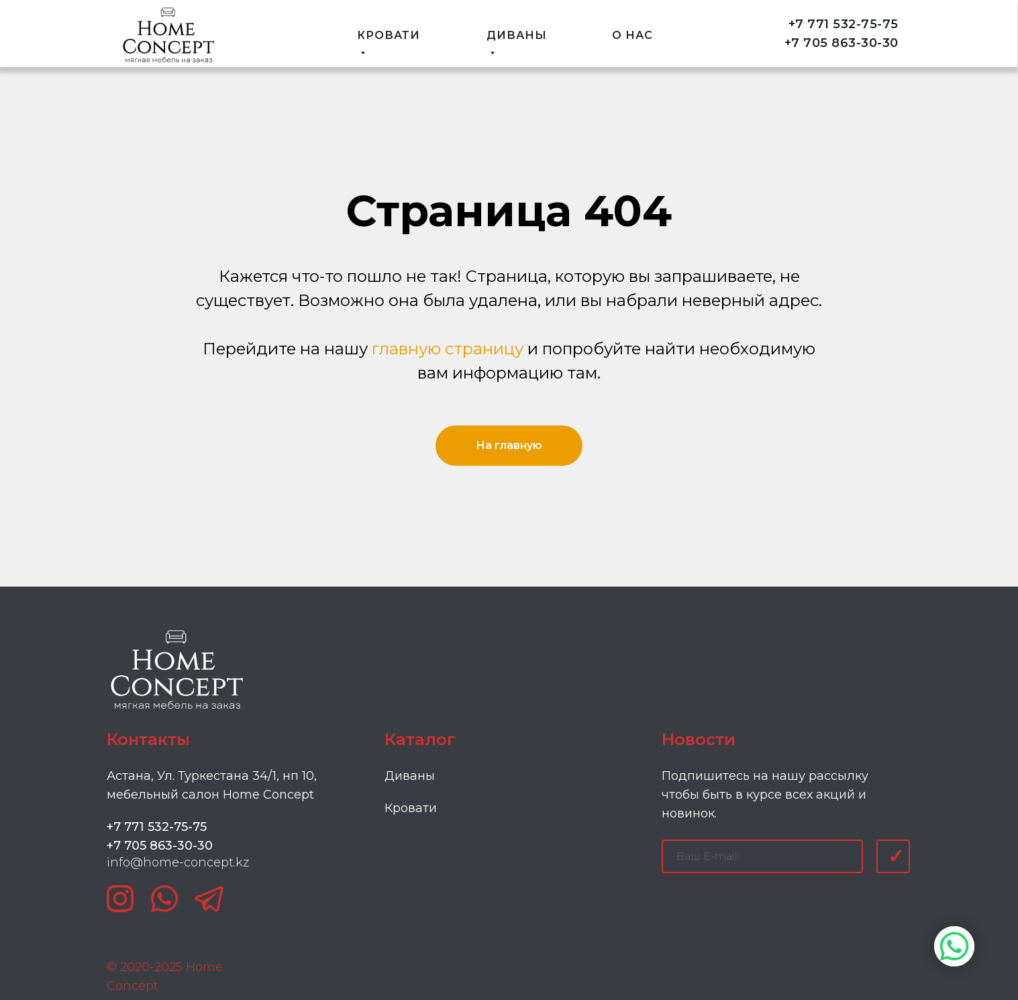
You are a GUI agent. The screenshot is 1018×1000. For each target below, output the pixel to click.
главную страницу (447, 348)
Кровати (411, 808)
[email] (762, 856)
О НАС (632, 35)
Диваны (410, 775)
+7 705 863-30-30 (841, 43)
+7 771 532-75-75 (843, 24)
